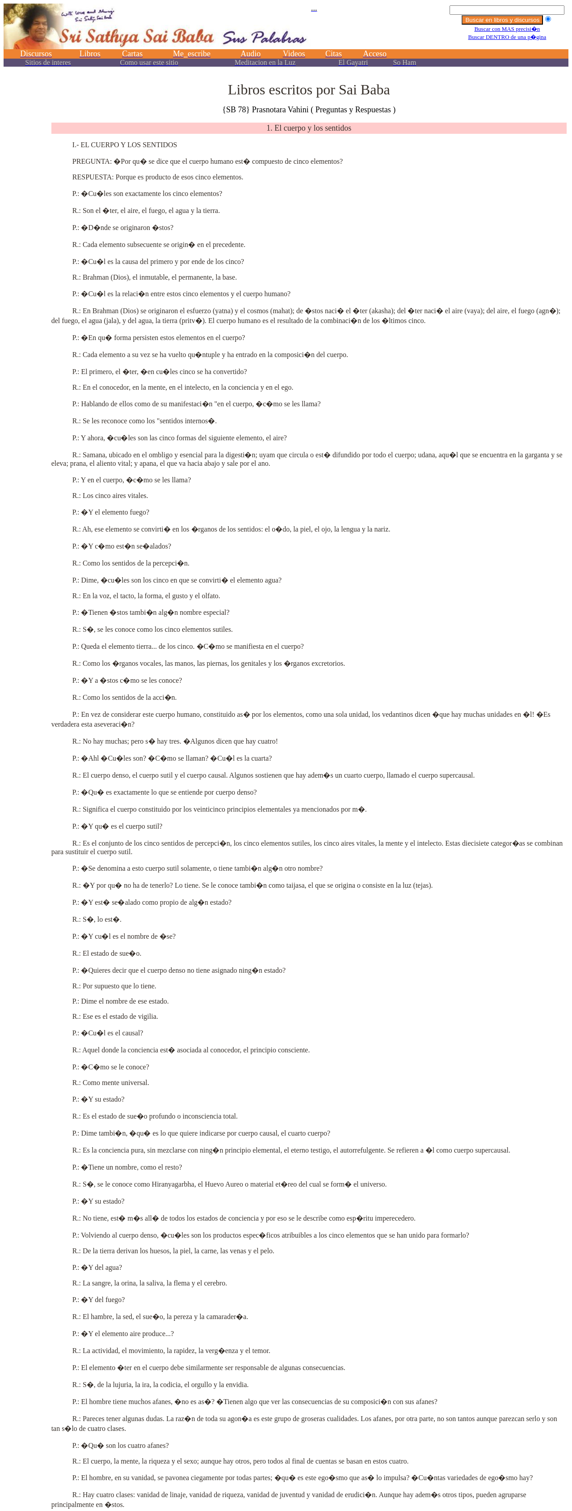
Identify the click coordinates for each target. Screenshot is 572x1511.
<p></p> (286, 39)
